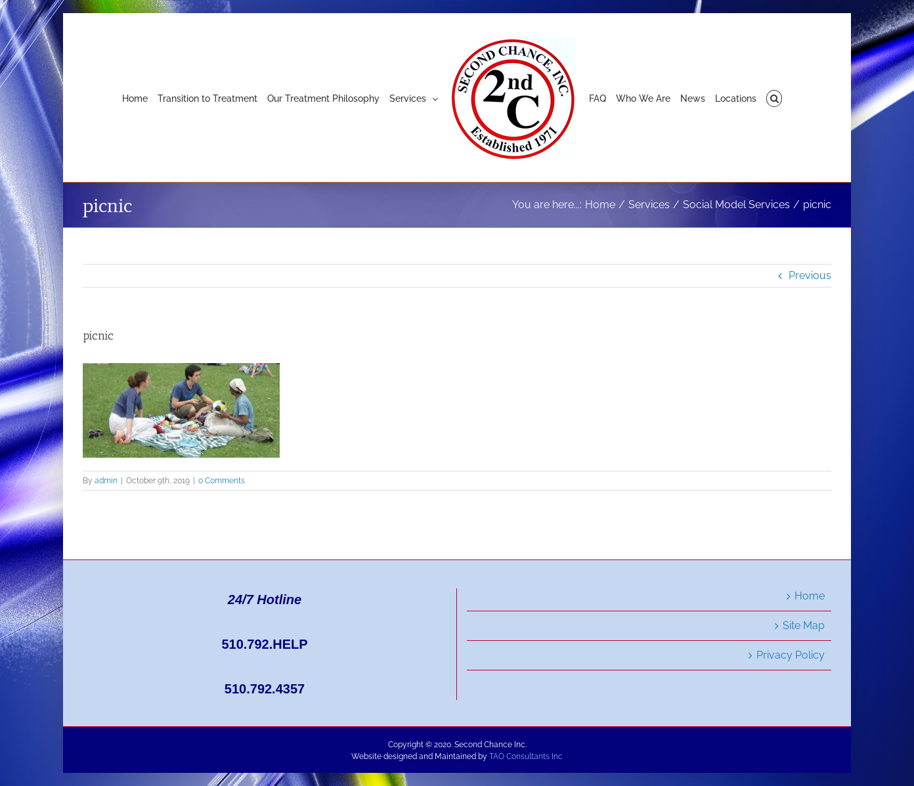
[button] (774, 98)
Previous (810, 275)
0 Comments (221, 480)
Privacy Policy (790, 655)
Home (809, 596)
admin (106, 480)
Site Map (804, 625)
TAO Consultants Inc (526, 756)
